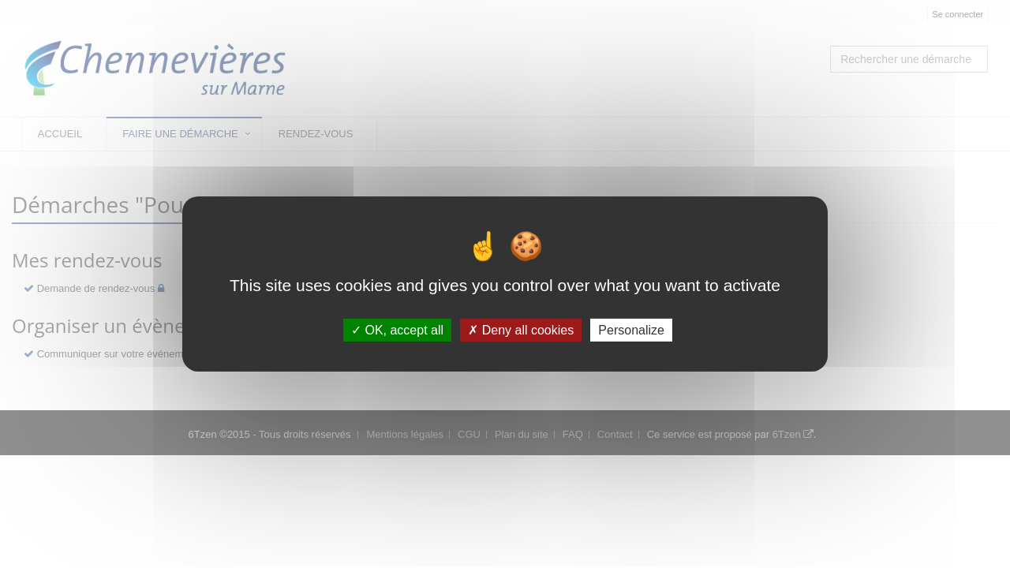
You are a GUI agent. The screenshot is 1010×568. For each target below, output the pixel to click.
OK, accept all (397, 330)
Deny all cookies (521, 330)
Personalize (631, 330)
